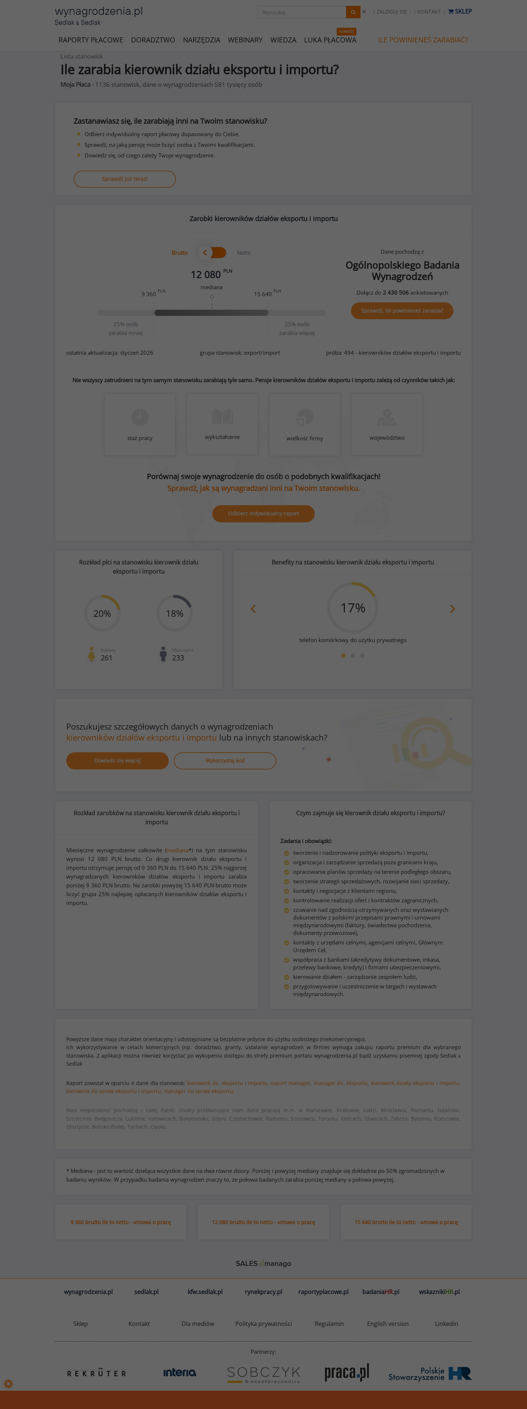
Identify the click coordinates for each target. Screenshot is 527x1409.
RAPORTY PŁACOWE (91, 39)
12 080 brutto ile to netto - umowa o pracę (263, 1222)
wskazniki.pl (439, 1292)
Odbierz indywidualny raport (263, 513)
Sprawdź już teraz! (124, 178)
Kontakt (427, 11)
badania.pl (380, 1292)
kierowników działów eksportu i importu (141, 737)
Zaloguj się (390, 11)
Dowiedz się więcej (117, 760)
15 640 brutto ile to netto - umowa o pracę (406, 1222)
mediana (177, 850)
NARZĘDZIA (201, 39)
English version (388, 1324)
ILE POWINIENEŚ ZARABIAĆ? (423, 40)
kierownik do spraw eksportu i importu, (114, 1091)
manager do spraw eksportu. (199, 1091)
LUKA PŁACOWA (330, 40)
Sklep (460, 11)
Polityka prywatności (263, 1324)
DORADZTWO (153, 40)
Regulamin (329, 1324)
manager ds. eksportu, (342, 1083)
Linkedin (446, 1324)
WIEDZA (283, 40)
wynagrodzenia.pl (88, 1292)
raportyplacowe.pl (323, 1292)
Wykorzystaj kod (225, 760)
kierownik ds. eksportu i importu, (228, 1083)
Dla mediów (198, 1324)
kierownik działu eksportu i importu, (416, 1083)
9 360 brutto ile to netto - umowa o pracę (121, 1222)
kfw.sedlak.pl (205, 1292)
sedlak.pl (146, 1292)
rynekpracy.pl (263, 1292)
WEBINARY (245, 39)
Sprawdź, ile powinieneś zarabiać (402, 310)
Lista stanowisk (81, 56)
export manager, (291, 1083)
